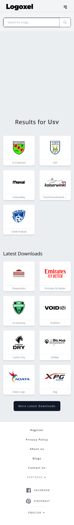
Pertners (37, 477)
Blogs (37, 458)
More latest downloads (36, 406)
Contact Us (37, 467)
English (37, 513)
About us (37, 449)
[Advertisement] (37, 70)
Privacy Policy (37, 439)
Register (37, 430)
